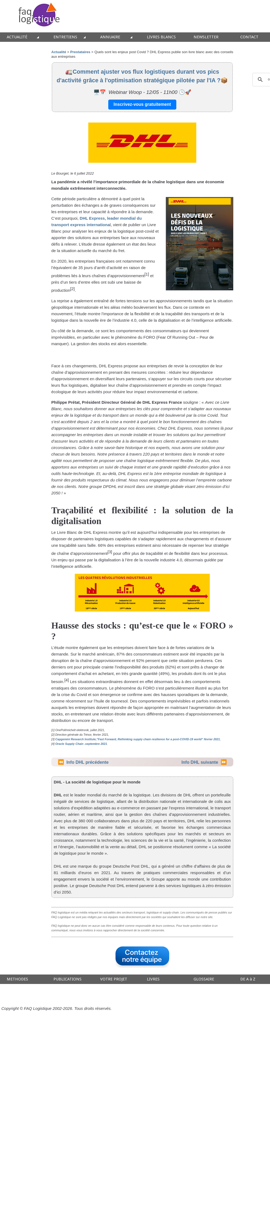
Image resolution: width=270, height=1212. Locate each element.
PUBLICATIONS (67, 979)
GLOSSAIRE (204, 979)
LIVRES (153, 979)
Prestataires (80, 52)
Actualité (58, 52)
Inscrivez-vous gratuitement (142, 104)
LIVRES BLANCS (161, 37)
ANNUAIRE (110, 37)
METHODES (17, 979)
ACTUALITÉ (17, 37)
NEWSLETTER (206, 37)
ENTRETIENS (65, 37)
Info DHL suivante (199, 762)
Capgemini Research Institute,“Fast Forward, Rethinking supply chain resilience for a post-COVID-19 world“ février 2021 (137, 739)
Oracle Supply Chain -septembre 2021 (81, 743)
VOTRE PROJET (113, 979)
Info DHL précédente (87, 762)
